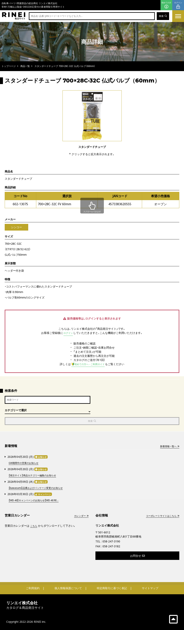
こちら (34, 525)
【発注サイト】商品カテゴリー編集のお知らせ (36, 475)
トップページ (9, 66)
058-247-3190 (111, 541)
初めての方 (166, 5)
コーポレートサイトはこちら (159, 515)
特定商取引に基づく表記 (112, 588)
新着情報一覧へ (168, 447)
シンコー (16, 227)
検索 (162, 16)
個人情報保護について (68, 588)
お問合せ (137, 555)
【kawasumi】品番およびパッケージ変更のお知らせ (40, 488)
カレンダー (80, 515)
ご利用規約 (33, 588)
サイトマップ (150, 588)
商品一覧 (25, 66)
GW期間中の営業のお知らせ (26, 463)
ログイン (178, 5)
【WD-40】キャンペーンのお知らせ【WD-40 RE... (37, 500)
